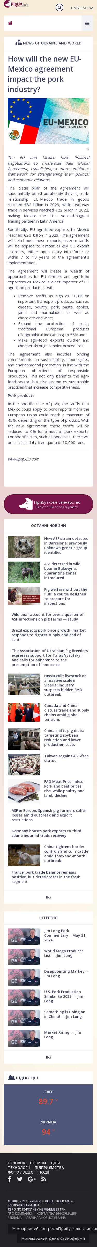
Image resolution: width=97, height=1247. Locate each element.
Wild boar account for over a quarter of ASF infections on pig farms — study (48, 617)
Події (44, 1172)
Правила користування (46, 1217)
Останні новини (48, 525)
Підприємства (49, 1167)
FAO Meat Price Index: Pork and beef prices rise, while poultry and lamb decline (64, 788)
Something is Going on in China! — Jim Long (64, 1014)
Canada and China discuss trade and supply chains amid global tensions (66, 712)
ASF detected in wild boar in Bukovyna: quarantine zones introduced (62, 570)
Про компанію (20, 1213)
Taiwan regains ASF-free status (66, 758)
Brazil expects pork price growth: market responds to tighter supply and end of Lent (49, 635)
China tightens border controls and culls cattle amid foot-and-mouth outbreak (66, 853)
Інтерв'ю (48, 917)
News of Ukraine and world (49, 42)
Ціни (55, 1162)
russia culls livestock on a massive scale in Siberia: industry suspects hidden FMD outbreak (65, 685)
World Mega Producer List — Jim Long (63, 953)
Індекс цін (23, 1077)
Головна (16, 1162)
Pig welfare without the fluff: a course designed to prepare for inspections (65, 596)
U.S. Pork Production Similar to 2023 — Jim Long (63, 996)
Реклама (15, 1217)
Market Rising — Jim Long (62, 1034)
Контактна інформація (56, 1213)
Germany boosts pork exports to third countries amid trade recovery (46, 833)
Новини (38, 1162)
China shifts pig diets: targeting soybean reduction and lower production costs (64, 737)
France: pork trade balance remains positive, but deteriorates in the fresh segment (46, 877)
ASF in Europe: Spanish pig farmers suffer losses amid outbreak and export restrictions (49, 815)
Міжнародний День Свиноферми (53, 1238)
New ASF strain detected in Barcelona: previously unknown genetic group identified (66, 545)
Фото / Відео (21, 1172)
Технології (19, 1167)
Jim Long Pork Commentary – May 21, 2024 (65, 935)
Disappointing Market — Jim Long (66, 973)
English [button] (82, 7)
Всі (48, 897)
